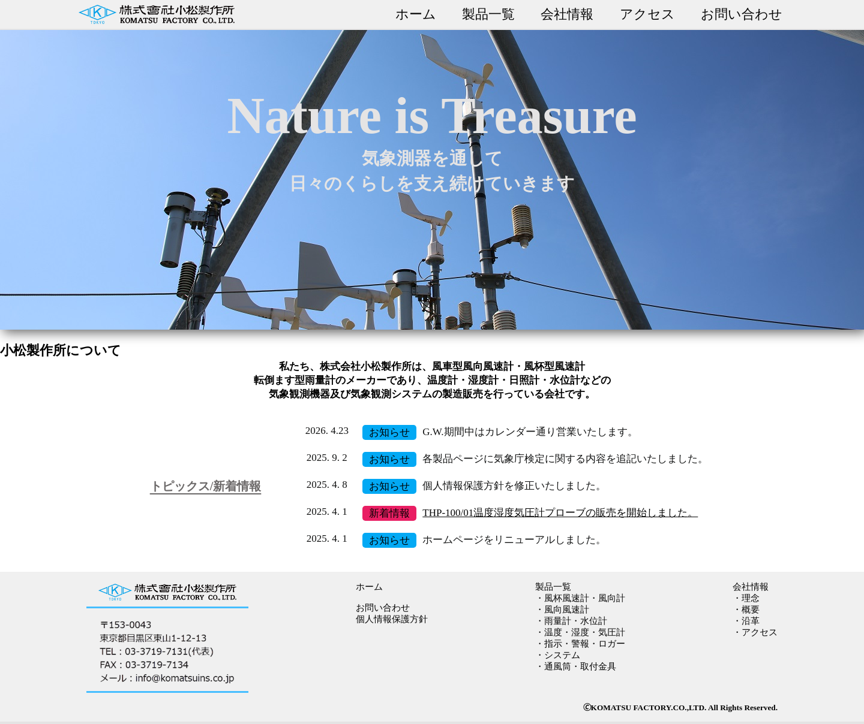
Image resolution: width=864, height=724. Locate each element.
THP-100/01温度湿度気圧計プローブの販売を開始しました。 (560, 512)
